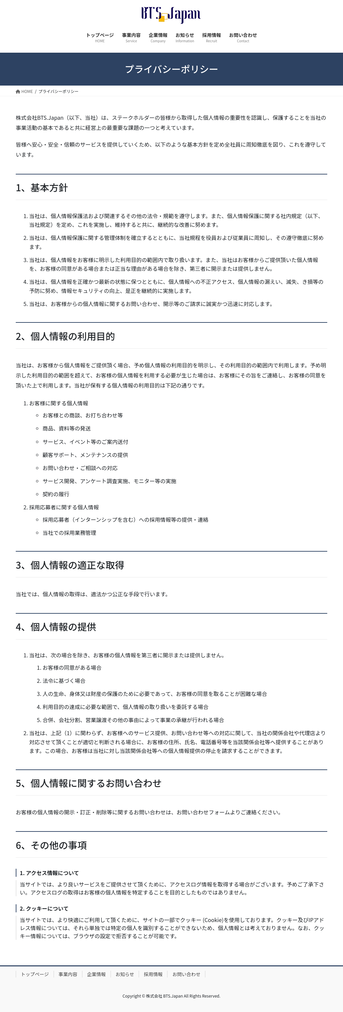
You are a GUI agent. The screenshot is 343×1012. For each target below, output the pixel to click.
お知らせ (125, 974)
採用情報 (153, 974)
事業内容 (68, 974)
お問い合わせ (186, 974)
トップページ (35, 974)
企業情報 (96, 974)
